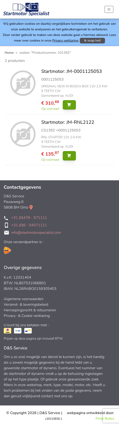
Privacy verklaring (65, 40)
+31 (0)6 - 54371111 (29, 225)
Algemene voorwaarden (24, 299)
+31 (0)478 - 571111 (29, 217)
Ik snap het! (92, 40)
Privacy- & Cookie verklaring (27, 315)
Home (9, 52)
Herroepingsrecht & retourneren (30, 310)
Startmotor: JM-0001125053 (71, 71)
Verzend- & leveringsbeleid (26, 304)
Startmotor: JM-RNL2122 (67, 122)
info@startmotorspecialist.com (36, 232)
